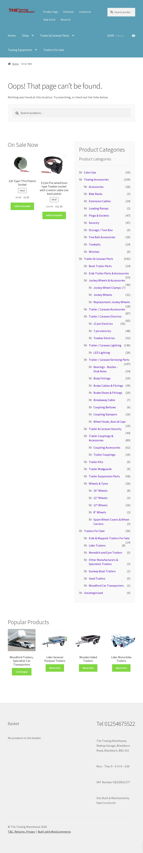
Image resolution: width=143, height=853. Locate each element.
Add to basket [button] (22, 206)
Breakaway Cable (104, 400)
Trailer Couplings (104, 454)
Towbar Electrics (104, 338)
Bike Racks (95, 194)
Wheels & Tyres (98, 483)
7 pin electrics (102, 331)
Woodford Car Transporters (106, 585)
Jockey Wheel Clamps (107, 287)
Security (94, 223)
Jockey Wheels (102, 295)
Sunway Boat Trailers (102, 571)
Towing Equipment (20, 50)
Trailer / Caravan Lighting (105, 345)
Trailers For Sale (53, 50)
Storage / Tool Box (101, 230)
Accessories (96, 187)
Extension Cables (100, 201)
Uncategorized (93, 593)
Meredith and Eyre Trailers (105, 552)
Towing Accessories (96, 179)
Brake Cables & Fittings (108, 385)
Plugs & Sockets (99, 215)
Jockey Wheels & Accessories (107, 280)
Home (12, 35)
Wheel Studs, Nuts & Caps (109, 421)
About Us (66, 19)
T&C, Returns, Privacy (21, 831)
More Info (54, 668)
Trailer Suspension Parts (104, 476)
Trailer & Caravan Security (105, 429)
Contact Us (85, 11)
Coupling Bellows (104, 407)
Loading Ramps (99, 208)
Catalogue (22, 671)
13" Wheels (100, 505)
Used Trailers (97, 578)
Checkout (68, 11)
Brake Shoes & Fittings (107, 393)
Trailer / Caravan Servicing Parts (109, 359)
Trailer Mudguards (100, 469)
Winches (94, 251)
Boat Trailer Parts (100, 266)
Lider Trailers (97, 545)
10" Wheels (100, 490)
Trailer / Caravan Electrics (105, 316)
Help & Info (49, 19)
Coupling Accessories (106, 447)
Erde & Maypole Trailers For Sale (109, 538)
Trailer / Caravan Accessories (107, 309)
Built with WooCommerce (54, 831)
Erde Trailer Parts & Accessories (109, 273)
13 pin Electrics (103, 323)
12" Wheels (100, 498)
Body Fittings (102, 378)
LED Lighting (101, 352)
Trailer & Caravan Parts (54, 35)
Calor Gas (90, 172)
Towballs (95, 244)
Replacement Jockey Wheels (111, 302)
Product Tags (50, 11)
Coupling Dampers (105, 414)
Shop (25, 35)
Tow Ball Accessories (102, 237)
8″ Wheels (99, 512)
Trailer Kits (96, 462)
